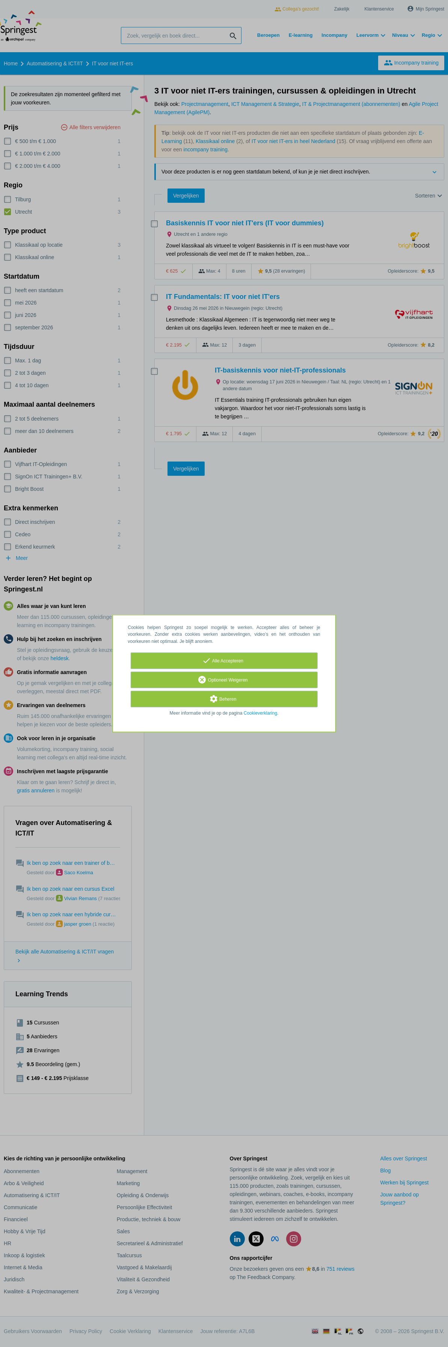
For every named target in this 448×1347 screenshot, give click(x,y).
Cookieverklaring (260, 713)
